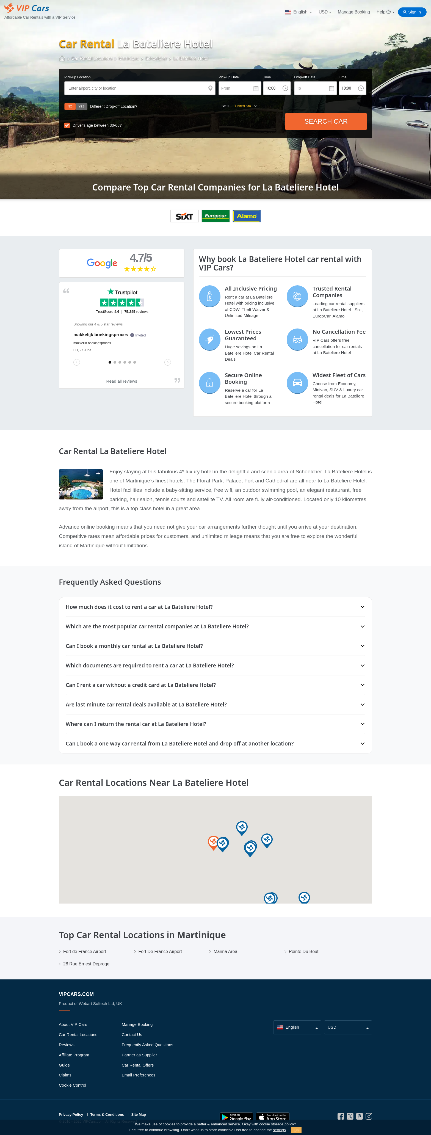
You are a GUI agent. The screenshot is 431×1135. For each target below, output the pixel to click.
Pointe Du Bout (304, 951)
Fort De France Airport (160, 951)
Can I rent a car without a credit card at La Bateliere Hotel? (141, 685)
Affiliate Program (74, 1055)
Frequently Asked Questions (147, 1044)
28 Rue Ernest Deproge (86, 964)
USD (323, 12)
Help (384, 12)
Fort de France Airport (84, 951)
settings (279, 1130)
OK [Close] (296, 1130)
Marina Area (225, 951)
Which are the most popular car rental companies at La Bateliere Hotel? (157, 626)
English (297, 12)
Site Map (138, 1114)
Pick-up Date (229, 77)
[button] (304, 899)
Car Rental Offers (138, 1065)
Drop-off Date (304, 77)
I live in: (225, 105)
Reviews (66, 1044)
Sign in (414, 12)
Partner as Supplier (139, 1055)
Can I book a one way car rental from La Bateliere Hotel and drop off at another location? (180, 743)
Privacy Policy (71, 1114)
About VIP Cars (73, 1024)
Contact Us (132, 1034)
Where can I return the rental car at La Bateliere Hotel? (136, 724)
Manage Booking (354, 12)
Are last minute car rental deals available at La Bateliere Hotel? (146, 704)
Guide (64, 1065)
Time (267, 77)
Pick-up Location (77, 77)
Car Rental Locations (78, 1034)
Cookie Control (72, 1085)
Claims (65, 1075)
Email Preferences (139, 1075)
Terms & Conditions (107, 1114)
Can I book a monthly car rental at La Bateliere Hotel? (134, 646)
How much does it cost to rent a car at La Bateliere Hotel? (139, 607)
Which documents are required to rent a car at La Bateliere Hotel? (150, 665)
